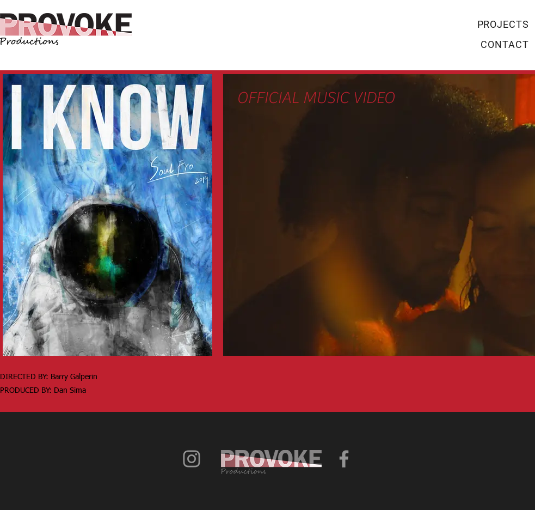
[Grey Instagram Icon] (191, 458)
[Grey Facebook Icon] (344, 458)
